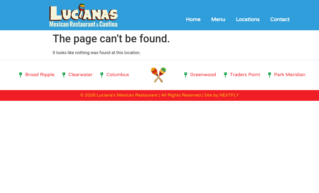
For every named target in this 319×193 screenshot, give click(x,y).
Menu (218, 20)
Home (193, 20)
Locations (247, 20)
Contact (279, 20)
